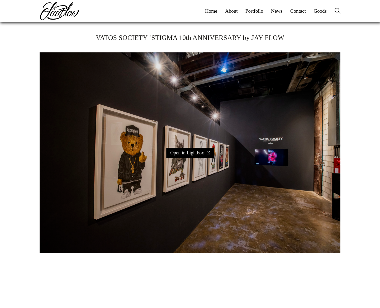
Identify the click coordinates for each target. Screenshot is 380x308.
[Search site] (337, 11)
